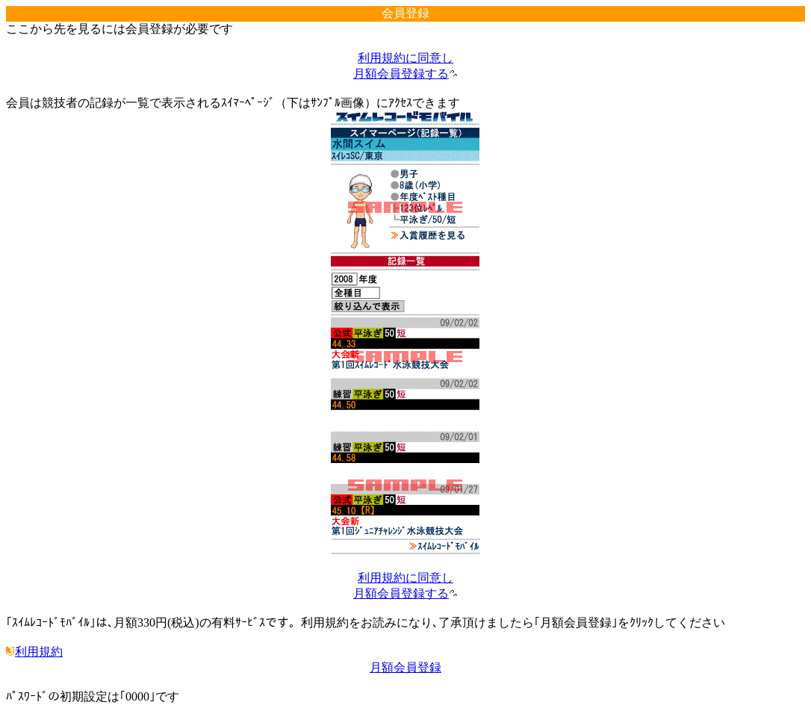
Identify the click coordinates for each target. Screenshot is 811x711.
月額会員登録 (405, 667)
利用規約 (34, 651)
